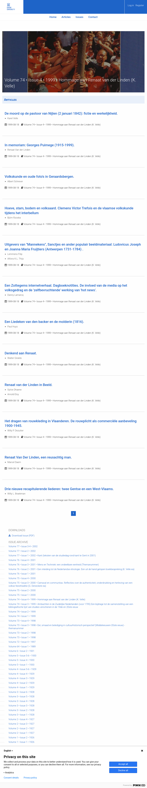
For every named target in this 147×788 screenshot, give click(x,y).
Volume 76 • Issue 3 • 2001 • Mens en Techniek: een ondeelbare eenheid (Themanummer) (54, 564)
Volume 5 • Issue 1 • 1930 (21, 664)
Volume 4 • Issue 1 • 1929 (21, 687)
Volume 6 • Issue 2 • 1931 (21, 651)
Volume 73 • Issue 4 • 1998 (22, 620)
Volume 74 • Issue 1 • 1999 (22, 616)
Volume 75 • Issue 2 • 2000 (22, 590)
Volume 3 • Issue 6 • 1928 (21, 692)
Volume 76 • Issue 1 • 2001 (22, 573)
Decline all (123, 770)
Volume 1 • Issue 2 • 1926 (21, 737)
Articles (66, 17)
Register (140, 5)
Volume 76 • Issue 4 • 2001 (22, 560)
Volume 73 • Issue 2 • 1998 (22, 632)
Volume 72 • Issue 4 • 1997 (22, 642)
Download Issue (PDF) (21, 535)
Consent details (11, 777)
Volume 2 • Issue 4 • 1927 (21, 719)
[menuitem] (136, 6)
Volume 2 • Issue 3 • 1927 (21, 723)
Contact (93, 17)
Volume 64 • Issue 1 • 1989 (22, 646)
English (8, 750)
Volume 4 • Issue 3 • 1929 (21, 678)
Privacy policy (30, 777)
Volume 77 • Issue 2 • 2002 (22, 551)
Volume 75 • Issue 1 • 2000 (22, 595)
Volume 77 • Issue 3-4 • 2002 (23, 546)
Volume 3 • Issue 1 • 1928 (21, 714)
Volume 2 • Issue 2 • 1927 (21, 728)
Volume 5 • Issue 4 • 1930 (21, 660)
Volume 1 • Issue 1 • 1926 (21, 742)
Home (53, 17)
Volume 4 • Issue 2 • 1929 (21, 683)
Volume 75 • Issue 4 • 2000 (22, 578)
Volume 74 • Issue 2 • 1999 (22, 611)
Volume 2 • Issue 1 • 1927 (21, 733)
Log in (131, 5)
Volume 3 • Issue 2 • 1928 (21, 710)
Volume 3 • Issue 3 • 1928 (21, 705)
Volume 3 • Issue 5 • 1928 (21, 696)
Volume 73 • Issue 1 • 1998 (22, 637)
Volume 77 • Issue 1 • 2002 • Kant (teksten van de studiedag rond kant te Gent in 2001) (52, 555)
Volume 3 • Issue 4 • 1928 (21, 701)
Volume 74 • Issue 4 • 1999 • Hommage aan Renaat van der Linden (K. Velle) (47, 599)
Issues (79, 17)
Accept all (123, 764)
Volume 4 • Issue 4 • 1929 (21, 673)
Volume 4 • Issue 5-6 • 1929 (22, 669)
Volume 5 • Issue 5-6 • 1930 (22, 655)
